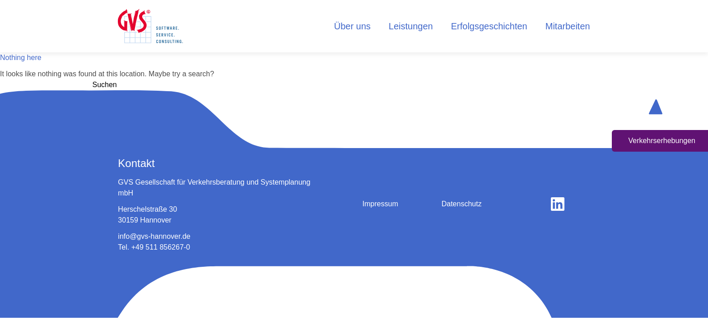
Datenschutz (462, 204)
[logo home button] (150, 26)
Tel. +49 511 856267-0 (154, 247)
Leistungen (411, 26)
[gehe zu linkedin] (557, 204)
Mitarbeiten (567, 26)
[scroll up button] (656, 107)
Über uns (352, 26)
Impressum (380, 204)
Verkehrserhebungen (661, 140)
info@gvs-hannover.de (154, 236)
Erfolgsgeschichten (489, 26)
